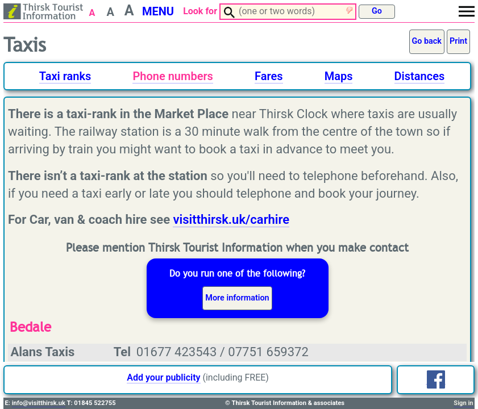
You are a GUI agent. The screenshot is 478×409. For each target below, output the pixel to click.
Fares (268, 76)
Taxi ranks (65, 76)
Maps (339, 76)
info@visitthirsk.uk (38, 403)
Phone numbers (172, 76)
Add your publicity (163, 377)
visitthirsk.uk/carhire (231, 219)
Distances (419, 76)
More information (237, 298)
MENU (158, 11)
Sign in (463, 403)
